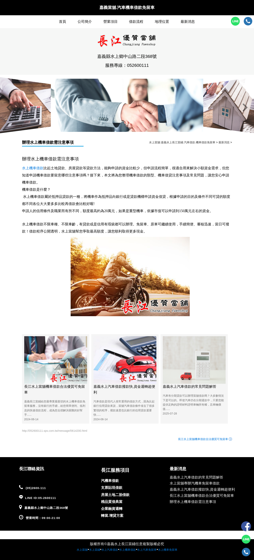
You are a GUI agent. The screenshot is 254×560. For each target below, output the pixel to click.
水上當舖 (82, 549)
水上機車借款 (127, 549)
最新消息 (188, 22)
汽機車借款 (110, 481)
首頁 (62, 22)
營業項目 (110, 22)
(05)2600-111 (36, 488)
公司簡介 (85, 22)
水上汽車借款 (109, 549)
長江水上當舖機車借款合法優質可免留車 (54, 389)
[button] (9, 108)
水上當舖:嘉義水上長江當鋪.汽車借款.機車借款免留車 (182, 142)
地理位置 (162, 22)
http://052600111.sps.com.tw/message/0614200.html (54, 430)
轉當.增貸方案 (112, 516)
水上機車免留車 (167, 549)
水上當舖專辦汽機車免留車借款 (195, 483)
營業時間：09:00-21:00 (43, 518)
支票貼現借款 (111, 488)
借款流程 (136, 22)
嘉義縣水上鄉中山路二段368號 (46, 507)
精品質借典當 (111, 502)
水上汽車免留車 (147, 549)
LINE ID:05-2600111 (40, 498)
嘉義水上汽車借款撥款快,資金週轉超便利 (124, 389)
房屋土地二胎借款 (115, 495)
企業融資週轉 (111, 509)
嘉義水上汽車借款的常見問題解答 (189, 387)
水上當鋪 (94, 549)
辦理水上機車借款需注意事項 (48, 142)
